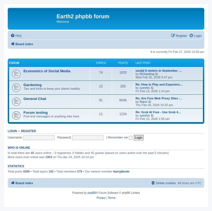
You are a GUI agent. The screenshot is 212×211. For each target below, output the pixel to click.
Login (12, 131)
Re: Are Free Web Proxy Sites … (159, 98)
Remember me (120, 137)
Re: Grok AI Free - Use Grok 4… (158, 112)
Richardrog (147, 74)
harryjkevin (121, 171)
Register (28, 131)
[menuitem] (16, 35)
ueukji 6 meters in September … (159, 70)
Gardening (32, 85)
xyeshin (145, 87)
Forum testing (35, 112)
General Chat (34, 99)
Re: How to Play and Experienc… (159, 84)
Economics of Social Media (46, 71)
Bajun (143, 101)
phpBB (92, 192)
